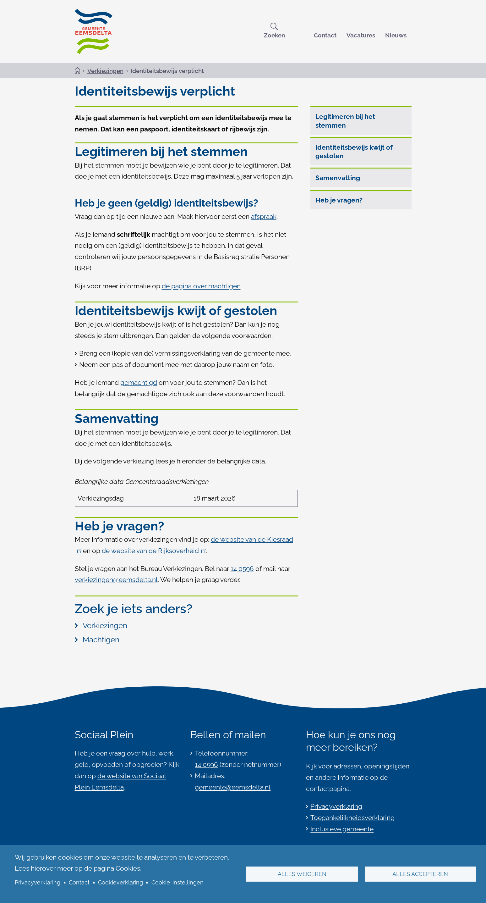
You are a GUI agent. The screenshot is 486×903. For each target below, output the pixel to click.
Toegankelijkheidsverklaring (352, 818)
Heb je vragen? (339, 200)
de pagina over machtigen (201, 286)
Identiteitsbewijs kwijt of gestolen (354, 152)
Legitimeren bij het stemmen (345, 121)
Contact (325, 35)
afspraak (263, 217)
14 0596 (206, 764)
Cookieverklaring (120, 882)
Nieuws (396, 35)
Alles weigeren (302, 874)
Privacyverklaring (37, 882)
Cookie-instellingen (177, 882)
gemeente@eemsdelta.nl (232, 787)
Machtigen (97, 640)
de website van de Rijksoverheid (154, 551)
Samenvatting (337, 178)
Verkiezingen (105, 70)
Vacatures (361, 35)
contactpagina (328, 789)
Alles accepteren (420, 874)
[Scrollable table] (186, 490)
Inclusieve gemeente (342, 829)
